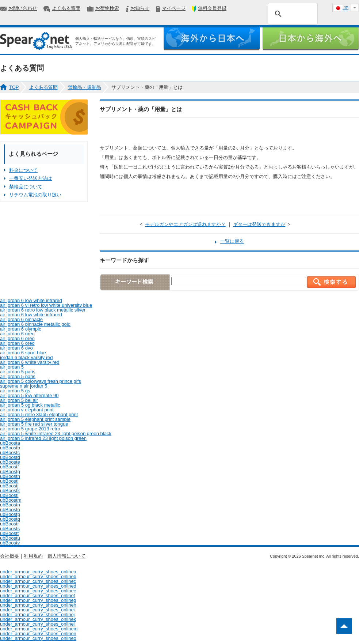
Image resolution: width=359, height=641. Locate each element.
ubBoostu (10, 538)
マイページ (174, 8)
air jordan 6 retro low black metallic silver (42, 310)
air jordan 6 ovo (16, 348)
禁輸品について (25, 186)
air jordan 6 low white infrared (31, 300)
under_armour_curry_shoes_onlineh (38, 605)
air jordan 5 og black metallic (30, 405)
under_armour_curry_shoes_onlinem (38, 628)
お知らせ (139, 8)
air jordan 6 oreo (17, 333)
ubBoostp (10, 514)
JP (341, 8)
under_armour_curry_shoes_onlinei (37, 609)
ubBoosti (9, 481)
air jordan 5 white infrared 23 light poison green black (55, 433)
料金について (23, 170)
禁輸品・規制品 (84, 87)
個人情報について (66, 556)
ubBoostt (9, 533)
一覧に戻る (232, 241)
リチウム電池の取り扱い (35, 194)
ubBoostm (11, 500)
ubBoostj (9, 486)
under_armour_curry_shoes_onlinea (38, 571)
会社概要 (9, 556)
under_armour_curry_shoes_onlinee (38, 590)
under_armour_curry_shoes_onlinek (38, 619)
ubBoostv (10, 543)
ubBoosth (10, 476)
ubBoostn (10, 505)
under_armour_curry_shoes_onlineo (38, 638)
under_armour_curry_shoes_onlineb (38, 576)
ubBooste (10, 462)
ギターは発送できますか (259, 224)
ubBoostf (9, 467)
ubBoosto (10, 509)
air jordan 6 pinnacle (21, 319)
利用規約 (33, 556)
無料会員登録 (212, 8)
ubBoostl (9, 495)
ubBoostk (10, 490)
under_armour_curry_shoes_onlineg (38, 600)
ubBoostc (10, 452)
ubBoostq (10, 519)
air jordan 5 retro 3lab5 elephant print (39, 414)
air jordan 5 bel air (19, 400)
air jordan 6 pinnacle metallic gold (35, 324)
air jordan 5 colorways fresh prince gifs (40, 381)
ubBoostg (10, 471)
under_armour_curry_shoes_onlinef (37, 595)
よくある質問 (66, 8)
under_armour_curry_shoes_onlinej (37, 614)
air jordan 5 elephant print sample (35, 419)
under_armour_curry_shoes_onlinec (38, 581)
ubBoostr (9, 524)
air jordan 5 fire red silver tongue (34, 424)
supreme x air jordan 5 (23, 386)
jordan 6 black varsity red (26, 357)
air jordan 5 (12, 367)
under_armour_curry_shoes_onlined (38, 586)
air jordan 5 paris (17, 371)
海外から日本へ (211, 38)
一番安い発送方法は (30, 178)
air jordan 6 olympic (20, 329)
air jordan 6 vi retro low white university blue (46, 305)
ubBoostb (10, 447)
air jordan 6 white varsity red (30, 362)
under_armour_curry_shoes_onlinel (37, 624)
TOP (14, 87)
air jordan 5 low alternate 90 (29, 395)
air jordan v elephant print (27, 409)
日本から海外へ (310, 38)
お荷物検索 (107, 8)
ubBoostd (10, 457)
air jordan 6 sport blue (23, 352)
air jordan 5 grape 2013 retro (30, 428)
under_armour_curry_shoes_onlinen (38, 633)
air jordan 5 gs (15, 390)
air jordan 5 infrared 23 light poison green (43, 438)
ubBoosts (10, 528)
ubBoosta (10, 443)
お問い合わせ (22, 8)
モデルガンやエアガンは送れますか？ (185, 224)
